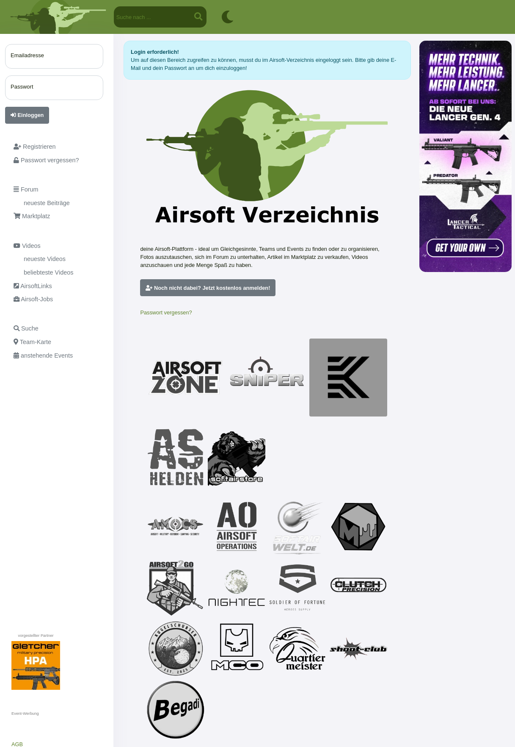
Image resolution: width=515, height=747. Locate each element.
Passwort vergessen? (166, 312)
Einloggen (27, 115)
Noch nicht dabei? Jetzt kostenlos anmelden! (208, 288)
